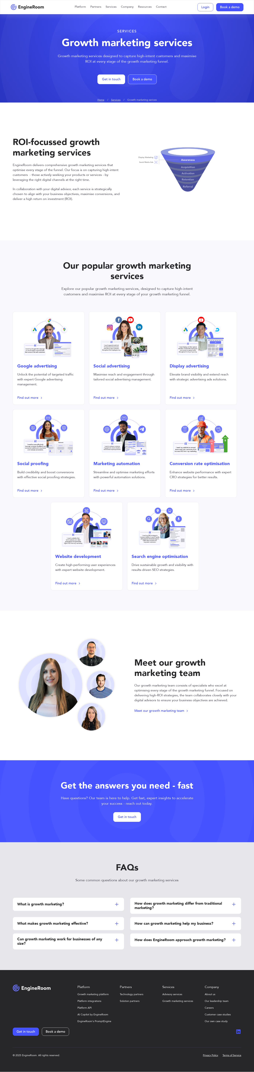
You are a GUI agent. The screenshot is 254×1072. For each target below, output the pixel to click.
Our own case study (216, 1021)
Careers (209, 1008)
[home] (27, 7)
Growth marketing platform (93, 994)
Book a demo (230, 7)
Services (116, 100)
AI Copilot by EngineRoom (92, 1014)
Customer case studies (218, 1014)
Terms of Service (232, 1055)
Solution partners (129, 1001)
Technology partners (131, 994)
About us (210, 994)
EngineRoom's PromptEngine (94, 1021)
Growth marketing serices (142, 100)
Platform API (84, 1008)
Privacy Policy (210, 1055)
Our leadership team (217, 1001)
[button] (80, 7)
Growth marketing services (177, 1001)
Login (205, 7)
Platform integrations (89, 1001)
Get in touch (111, 79)
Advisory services (172, 994)
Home (100, 100)
